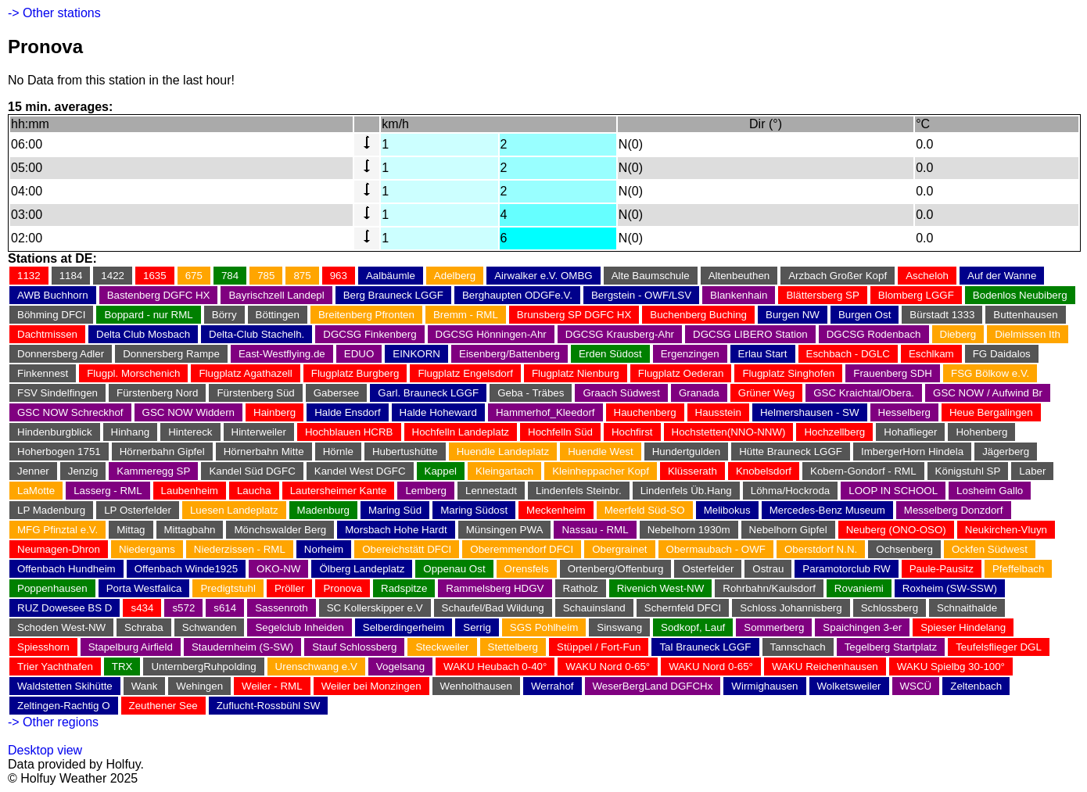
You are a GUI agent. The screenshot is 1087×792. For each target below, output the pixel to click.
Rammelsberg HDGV (495, 588)
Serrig (477, 627)
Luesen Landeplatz (234, 510)
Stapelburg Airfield (130, 647)
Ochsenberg (904, 549)
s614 (224, 608)
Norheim (323, 549)
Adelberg (454, 275)
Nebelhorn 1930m (689, 530)
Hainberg (274, 412)
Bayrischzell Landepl (276, 295)
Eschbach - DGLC (848, 354)
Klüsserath (692, 471)
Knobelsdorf (763, 471)
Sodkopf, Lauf (693, 627)
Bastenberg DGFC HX (158, 295)
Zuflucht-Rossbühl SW (269, 705)
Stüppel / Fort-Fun (598, 647)
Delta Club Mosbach (143, 334)
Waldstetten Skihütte (65, 686)
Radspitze (404, 588)
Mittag (131, 530)
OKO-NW (278, 569)
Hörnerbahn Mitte (264, 451)
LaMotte (36, 490)
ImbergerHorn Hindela (912, 451)
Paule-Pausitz (941, 569)
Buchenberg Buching (698, 315)
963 (338, 275)
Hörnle (338, 451)
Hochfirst (632, 432)
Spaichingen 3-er (862, 627)
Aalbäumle (390, 275)
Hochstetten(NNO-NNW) (729, 432)
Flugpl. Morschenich (133, 373)
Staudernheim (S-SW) (242, 647)
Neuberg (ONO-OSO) (896, 530)
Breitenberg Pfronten (366, 315)
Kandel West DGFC (360, 471)
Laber (1032, 471)
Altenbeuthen (739, 275)
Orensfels (526, 569)
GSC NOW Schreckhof (70, 412)
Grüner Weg (766, 393)
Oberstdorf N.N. (820, 549)
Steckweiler (441, 647)
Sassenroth (281, 608)
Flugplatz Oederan (681, 373)
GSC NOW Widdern (188, 412)
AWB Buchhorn (52, 295)
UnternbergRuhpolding (203, 666)
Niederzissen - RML (239, 549)
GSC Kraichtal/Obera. (863, 393)
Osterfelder (708, 569)
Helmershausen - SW (809, 412)
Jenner (33, 471)
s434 (142, 608)
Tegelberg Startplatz (891, 647)
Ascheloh (927, 275)
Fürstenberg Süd (255, 393)
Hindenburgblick (54, 432)
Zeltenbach (976, 686)
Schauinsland (594, 608)
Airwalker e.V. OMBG (543, 275)
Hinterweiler (258, 432)
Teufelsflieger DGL (999, 647)
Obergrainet (619, 549)
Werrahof (552, 686)
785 (265, 275)
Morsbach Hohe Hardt (396, 530)
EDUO (359, 354)
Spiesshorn (43, 647)
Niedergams (147, 549)
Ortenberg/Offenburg (616, 569)
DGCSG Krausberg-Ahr (619, 334)
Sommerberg (774, 627)
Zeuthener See (163, 705)
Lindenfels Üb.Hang (686, 490)
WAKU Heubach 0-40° (495, 666)
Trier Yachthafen (55, 666)
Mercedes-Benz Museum (827, 510)
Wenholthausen (476, 686)
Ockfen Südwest (990, 549)
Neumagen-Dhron (58, 549)
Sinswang (619, 627)
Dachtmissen (47, 334)
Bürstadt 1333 (941, 315)
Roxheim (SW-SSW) (949, 588)
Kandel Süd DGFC (252, 471)
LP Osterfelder (137, 510)
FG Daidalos (1002, 354)
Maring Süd (395, 510)
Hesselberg (904, 412)
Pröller (289, 588)
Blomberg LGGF (916, 295)
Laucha (254, 490)
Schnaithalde (967, 608)
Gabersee (337, 393)
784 (230, 275)
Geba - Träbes (530, 393)
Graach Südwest (621, 393)
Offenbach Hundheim (66, 569)
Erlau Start (762, 354)
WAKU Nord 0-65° (607, 666)
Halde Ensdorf (347, 412)
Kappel (441, 471)
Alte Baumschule (651, 275)
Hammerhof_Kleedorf (545, 412)
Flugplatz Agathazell (245, 373)
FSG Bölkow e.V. (990, 373)
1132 (29, 275)
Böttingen (278, 315)
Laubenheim (189, 490)
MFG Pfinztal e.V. (57, 530)
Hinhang (130, 432)
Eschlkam (931, 354)
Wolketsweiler (849, 686)
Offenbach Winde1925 (186, 569)
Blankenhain (738, 295)
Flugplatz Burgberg (355, 373)
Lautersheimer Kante (338, 490)
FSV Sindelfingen (57, 393)
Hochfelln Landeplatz (460, 432)
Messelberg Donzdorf (953, 510)
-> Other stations (54, 13)
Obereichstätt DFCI (406, 549)
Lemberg (426, 490)
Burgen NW (793, 315)
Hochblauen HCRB (349, 432)
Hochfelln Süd (560, 432)
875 (301, 275)
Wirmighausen (764, 686)
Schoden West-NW (61, 627)
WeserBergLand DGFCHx (653, 686)
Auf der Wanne (1001, 275)
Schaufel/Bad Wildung (493, 608)
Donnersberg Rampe (171, 354)
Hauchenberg (645, 412)
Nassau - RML (594, 530)
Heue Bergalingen (991, 412)
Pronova (342, 588)
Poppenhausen (52, 588)
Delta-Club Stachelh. (256, 334)
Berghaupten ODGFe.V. (517, 295)
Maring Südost (474, 510)
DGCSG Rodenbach (874, 334)
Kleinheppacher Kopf (600, 471)
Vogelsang (400, 666)
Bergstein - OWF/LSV (641, 295)
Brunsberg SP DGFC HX (574, 315)
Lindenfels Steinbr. (579, 490)
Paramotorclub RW (846, 569)
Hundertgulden (686, 451)
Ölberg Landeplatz (361, 569)
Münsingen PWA (505, 530)
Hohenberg (981, 432)
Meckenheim (556, 510)
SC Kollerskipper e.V (375, 608)
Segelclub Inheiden (299, 627)
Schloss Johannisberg (790, 608)
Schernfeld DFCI (683, 608)
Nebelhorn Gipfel (788, 530)
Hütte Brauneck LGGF (790, 451)
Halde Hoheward (438, 412)
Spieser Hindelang (963, 627)
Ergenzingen (690, 354)
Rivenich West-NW (661, 588)
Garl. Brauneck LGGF (428, 393)
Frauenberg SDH (892, 373)
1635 (155, 275)
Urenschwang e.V (316, 666)
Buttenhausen (1025, 315)
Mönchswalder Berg (280, 530)
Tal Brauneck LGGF (705, 647)
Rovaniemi (859, 588)
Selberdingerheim (403, 627)
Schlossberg (889, 608)
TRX (122, 666)
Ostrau (768, 569)
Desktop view (45, 750)
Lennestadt (491, 490)
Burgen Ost (864, 315)
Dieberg (958, 334)
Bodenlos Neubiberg (1020, 295)
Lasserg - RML (108, 490)
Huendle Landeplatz (503, 451)
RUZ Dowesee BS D (64, 608)
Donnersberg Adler (60, 354)
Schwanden (209, 627)
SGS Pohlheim (544, 627)
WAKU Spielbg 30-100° (951, 666)
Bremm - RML (465, 315)
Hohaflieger (910, 432)
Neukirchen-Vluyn (1006, 530)
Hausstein (718, 412)
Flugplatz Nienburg (575, 373)
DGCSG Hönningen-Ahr (491, 334)
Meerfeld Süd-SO (644, 510)
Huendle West (600, 451)
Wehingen (199, 686)
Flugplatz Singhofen (788, 373)
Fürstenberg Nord (157, 393)
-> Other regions (53, 722)
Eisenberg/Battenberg (509, 354)
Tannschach (798, 647)
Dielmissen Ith (1027, 334)
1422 (112, 275)
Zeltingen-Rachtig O (63, 705)
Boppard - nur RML (148, 315)
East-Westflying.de (282, 354)
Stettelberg (513, 647)
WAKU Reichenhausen (825, 666)
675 (194, 275)
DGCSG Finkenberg (369, 334)
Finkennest (42, 373)
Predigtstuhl (227, 588)
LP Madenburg (51, 510)
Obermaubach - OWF (716, 549)
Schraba (143, 627)
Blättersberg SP (822, 295)
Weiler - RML (272, 686)
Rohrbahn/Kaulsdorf (769, 588)
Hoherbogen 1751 (59, 451)
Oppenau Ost (454, 569)
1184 (71, 275)
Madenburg (323, 510)
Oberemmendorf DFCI (521, 549)
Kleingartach (504, 471)
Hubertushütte (405, 451)
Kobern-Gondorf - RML (863, 471)
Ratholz (580, 588)
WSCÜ (916, 686)
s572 (183, 608)
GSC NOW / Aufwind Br (987, 393)
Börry (224, 315)
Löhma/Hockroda (790, 490)
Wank (144, 686)
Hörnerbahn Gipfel (162, 451)
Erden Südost (610, 354)
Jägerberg (1005, 451)
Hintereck (190, 432)
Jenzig (83, 471)
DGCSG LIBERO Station (750, 334)
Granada (699, 393)
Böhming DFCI (51, 315)
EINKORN (416, 354)
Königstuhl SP (968, 471)
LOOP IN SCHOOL (893, 490)
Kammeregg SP (153, 471)
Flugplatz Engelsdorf (465, 373)
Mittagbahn (190, 530)
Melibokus (727, 510)
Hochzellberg (834, 432)
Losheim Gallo (989, 490)
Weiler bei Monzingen (371, 686)
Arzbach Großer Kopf (837, 275)
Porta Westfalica (144, 588)
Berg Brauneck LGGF (393, 295)
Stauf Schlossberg (354, 647)
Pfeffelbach (1018, 569)
